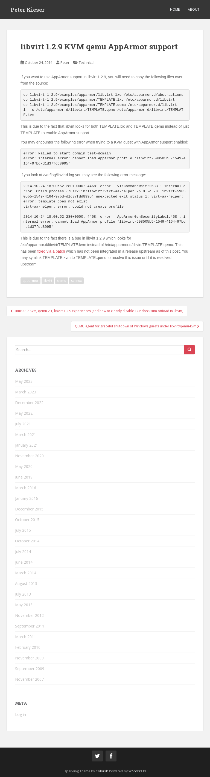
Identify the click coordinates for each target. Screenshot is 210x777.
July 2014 (23, 551)
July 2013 (23, 594)
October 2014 (27, 540)
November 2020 (29, 455)
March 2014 (25, 572)
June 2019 (24, 477)
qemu (61, 280)
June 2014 (24, 562)
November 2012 (29, 615)
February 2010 (27, 647)
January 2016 (26, 498)
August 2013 (26, 583)
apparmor (30, 280)
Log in (20, 714)
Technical (86, 62)
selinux (76, 280)
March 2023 (25, 392)
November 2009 (29, 658)
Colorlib (102, 771)
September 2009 (29, 668)
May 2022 (24, 413)
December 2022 (29, 402)
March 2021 (25, 434)
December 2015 (29, 509)
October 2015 (27, 519)
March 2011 (25, 636)
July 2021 (23, 423)
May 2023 (24, 381)
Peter (64, 62)
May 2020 (24, 466)
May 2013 (24, 604)
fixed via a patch (51, 251)
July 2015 (23, 530)
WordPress (137, 771)
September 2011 (29, 626)
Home (175, 9)
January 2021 (26, 445)
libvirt (47, 280)
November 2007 (29, 679)
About (193, 9)
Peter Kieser (28, 9)
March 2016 (25, 487)
